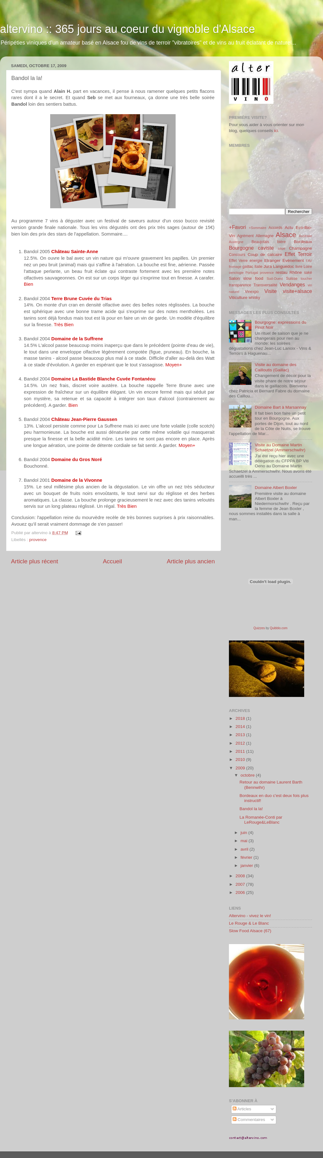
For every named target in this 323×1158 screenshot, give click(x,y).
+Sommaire (257, 228)
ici (276, 130)
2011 (241, 751)
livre (298, 266)
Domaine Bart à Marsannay (280, 407)
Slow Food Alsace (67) (250, 930)
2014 (241, 726)
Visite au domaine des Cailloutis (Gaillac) (275, 367)
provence (38, 539)
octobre (248, 775)
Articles (242, 1109)
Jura (268, 266)
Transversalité (265, 285)
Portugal (252, 272)
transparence (240, 285)
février (247, 857)
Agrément (245, 236)
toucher (306, 278)
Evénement (293, 260)
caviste (266, 248)
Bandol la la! (251, 808)
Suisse (291, 278)
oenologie (236, 272)
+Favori (237, 227)
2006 (241, 892)
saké (308, 272)
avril (245, 849)
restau (282, 272)
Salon (234, 278)
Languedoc (283, 266)
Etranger (272, 260)
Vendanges (292, 284)
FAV (309, 261)
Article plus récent (34, 561)
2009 (241, 768)
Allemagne (264, 236)
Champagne (300, 248)
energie (256, 260)
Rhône (295, 272)
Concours (237, 254)
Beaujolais (260, 242)
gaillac (247, 266)
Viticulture (238, 297)
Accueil (112, 561)
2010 (241, 759)
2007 (241, 884)
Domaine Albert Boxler (276, 487)
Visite (270, 291)
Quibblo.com (279, 628)
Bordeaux (303, 241)
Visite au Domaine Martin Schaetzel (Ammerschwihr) (280, 447)
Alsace (286, 235)
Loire (308, 266)
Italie (258, 266)
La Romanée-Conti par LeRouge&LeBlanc (261, 820)
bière (281, 242)
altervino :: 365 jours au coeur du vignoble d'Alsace (127, 29)
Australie (305, 236)
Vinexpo (252, 292)
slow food (253, 278)
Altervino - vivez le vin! (250, 915)
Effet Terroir (298, 254)
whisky (254, 297)
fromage (235, 266)
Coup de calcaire (265, 254)
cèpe (281, 248)
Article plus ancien (191, 561)
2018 (241, 718)
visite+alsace (297, 291)
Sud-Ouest (275, 278)
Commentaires (249, 1119)
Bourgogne (241, 248)
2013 (241, 734)
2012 (241, 743)
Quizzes (259, 628)
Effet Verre (238, 260)
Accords (275, 228)
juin (244, 832)
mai (245, 840)
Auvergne (236, 242)
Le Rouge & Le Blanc (249, 923)
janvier (247, 865)
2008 (241, 876)
